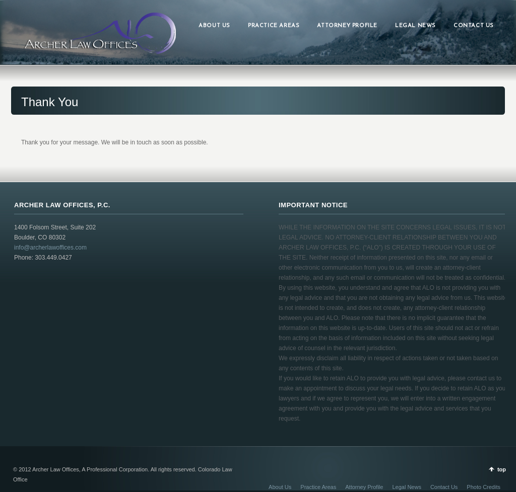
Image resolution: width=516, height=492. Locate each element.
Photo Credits (483, 487)
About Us (280, 487)
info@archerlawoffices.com (50, 247)
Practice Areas (318, 487)
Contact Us (444, 487)
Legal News (406, 487)
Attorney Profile (364, 487)
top (501, 469)
